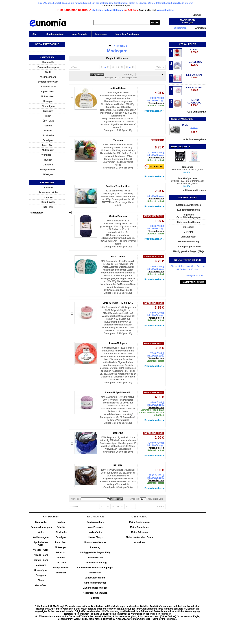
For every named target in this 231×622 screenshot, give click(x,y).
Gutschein (48, 164)
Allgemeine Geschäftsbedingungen (188, 216)
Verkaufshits (187, 44)
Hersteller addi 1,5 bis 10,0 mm (187, 169)
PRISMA (118, 465)
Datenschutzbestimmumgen (115, 5)
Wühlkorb (46, 155)
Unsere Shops (95, 537)
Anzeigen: (108, 78)
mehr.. (186, 172)
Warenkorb (187, 20)
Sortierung (128, 74)
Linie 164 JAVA (194, 63)
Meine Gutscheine (139, 527)
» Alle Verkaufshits (196, 112)
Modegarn (48, 101)
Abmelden (139, 542)
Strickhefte (48, 135)
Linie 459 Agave (118, 343)
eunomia (48, 197)
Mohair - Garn (48, 96)
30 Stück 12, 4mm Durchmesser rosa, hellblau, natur (187, 182)
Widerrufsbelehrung (188, 241)
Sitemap (197, 15)
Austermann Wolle (48, 192)
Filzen (48, 116)
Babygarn (48, 111)
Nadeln (48, 125)
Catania (194, 51)
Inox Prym (48, 207)
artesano (48, 187)
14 (108, 67)
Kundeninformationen (188, 210)
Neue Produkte (79, 34)
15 (113, 67)
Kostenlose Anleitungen (127, 34)
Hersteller (47, 182)
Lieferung (188, 232)
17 (122, 67)
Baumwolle (48, 62)
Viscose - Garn (48, 86)
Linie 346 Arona (194, 76)
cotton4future (118, 88)
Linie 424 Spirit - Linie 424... (118, 302)
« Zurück (75, 67)
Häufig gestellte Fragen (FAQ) (188, 251)
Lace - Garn (48, 145)
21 (133, 67)
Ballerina (118, 432)
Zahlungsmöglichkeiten (188, 246)
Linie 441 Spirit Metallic (118, 392)
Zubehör (48, 130)
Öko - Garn (48, 121)
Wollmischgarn (48, 77)
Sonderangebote (55, 34)
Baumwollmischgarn (48, 67)
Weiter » (160, 67)
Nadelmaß (187, 167)
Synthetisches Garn (48, 82)
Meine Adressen (139, 532)
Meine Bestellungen (139, 522)
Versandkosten (156, 103)
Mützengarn (48, 150)
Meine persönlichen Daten (139, 537)
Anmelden (200, 28)
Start (34, 35)
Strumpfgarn (48, 106)
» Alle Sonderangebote (194, 139)
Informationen (187, 197)
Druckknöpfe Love (187, 178)
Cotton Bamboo (118, 216)
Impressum (101, 34)
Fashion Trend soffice (118, 186)
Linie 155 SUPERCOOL (194, 103)
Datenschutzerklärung (188, 222)
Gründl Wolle (48, 202)
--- (48, 49)
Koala (185, 125)
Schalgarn (48, 140)
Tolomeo (118, 140)
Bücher (48, 160)
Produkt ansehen (153, 111)
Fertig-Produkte (48, 169)
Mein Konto (139, 516)
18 (127, 67)
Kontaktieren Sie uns (193, 282)
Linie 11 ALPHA (194, 89)
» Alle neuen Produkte (194, 190)
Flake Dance (118, 256)
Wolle (48, 72)
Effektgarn (48, 174)
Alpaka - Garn (48, 91)
